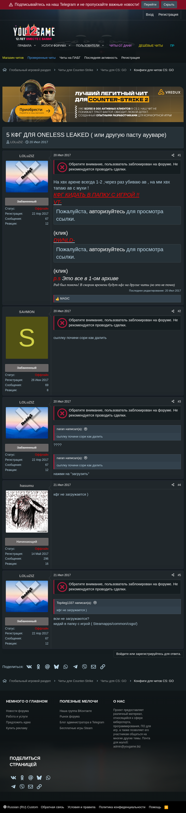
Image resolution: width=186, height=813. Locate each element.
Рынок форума (69, 716)
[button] (35, 46)
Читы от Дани (120, 45)
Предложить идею (18, 722)
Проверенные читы (42, 57)
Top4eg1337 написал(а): (74, 603)
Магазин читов (13, 57)
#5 (179, 575)
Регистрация (130, 57)
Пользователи (87, 45)
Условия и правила (81, 807)
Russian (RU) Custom (20, 807)
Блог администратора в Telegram (82, 722)
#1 (179, 155)
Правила (24, 45)
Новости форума (17, 711)
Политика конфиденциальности (122, 807)
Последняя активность (100, 57)
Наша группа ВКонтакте (76, 711)
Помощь (155, 807)
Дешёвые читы (151, 45)
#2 (179, 311)
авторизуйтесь (107, 211)
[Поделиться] (173, 155)
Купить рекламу (16, 728)
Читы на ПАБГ (70, 57)
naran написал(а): (69, 429)
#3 (179, 401)
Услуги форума (53, 45)
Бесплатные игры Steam (76, 728)
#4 (179, 485)
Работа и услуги (17, 716)
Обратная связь (52, 807)
